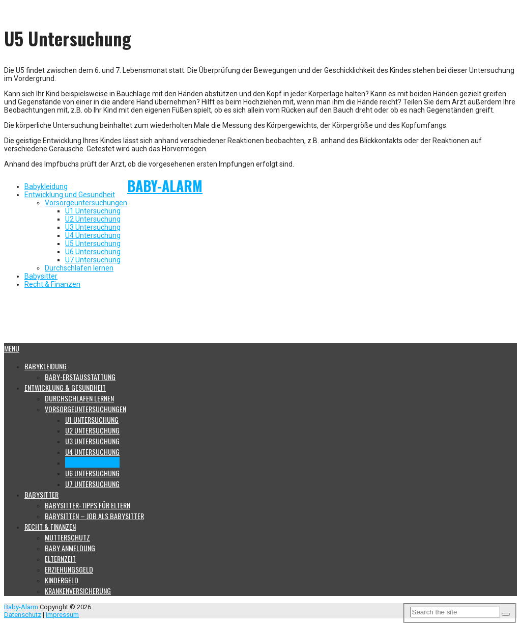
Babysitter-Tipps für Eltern (87, 505)
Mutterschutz (67, 537)
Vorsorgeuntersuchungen (86, 203)
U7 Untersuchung (93, 260)
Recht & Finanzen (52, 284)
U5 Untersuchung (93, 243)
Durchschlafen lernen (79, 268)
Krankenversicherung (78, 590)
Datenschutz (22, 614)
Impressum (62, 614)
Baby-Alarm (164, 185)
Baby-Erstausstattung (80, 376)
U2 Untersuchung (93, 219)
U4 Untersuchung (93, 235)
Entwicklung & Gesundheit (65, 387)
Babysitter (40, 276)
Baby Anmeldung (70, 548)
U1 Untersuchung (93, 211)
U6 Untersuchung (93, 252)
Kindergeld (61, 580)
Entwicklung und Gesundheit (69, 195)
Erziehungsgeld (69, 569)
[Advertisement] (251, 318)
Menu (11, 348)
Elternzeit (60, 558)
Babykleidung (46, 186)
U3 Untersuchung (93, 227)
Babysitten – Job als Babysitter (94, 515)
